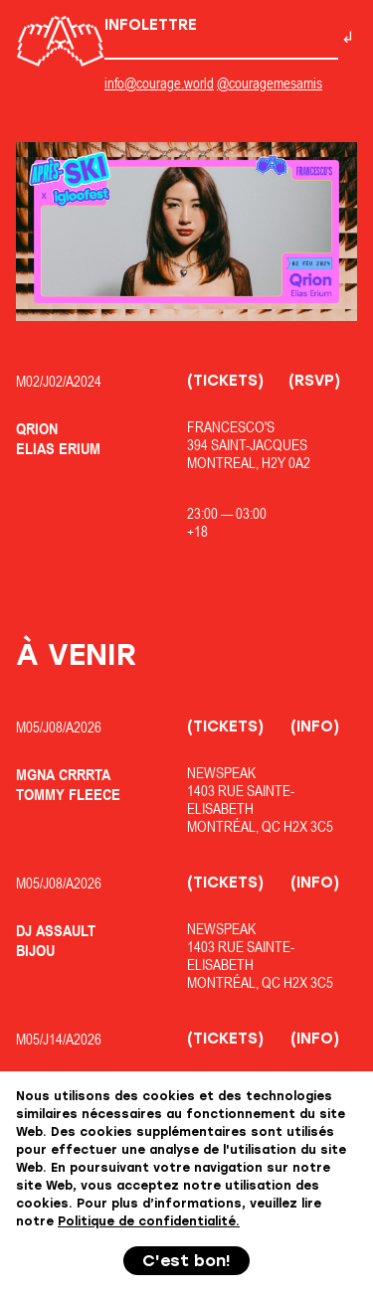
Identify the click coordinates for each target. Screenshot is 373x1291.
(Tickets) (225, 381)
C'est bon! (186, 1260)
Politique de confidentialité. (149, 1221)
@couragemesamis (269, 83)
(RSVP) (314, 381)
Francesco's (231, 426)
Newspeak (221, 772)
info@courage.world (159, 83)
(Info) (314, 726)
